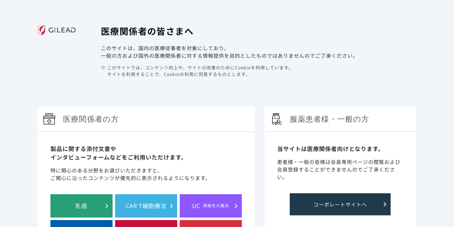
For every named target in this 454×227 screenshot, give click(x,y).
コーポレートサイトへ (340, 204)
